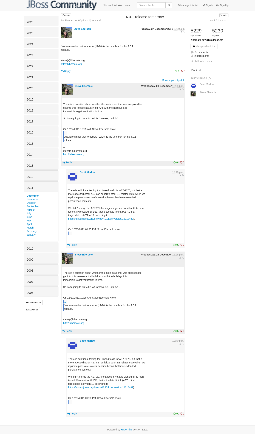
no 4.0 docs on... (219, 20)
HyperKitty (126, 429)
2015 (30, 143)
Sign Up (222, 5)
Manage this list (188, 5)
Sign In (208, 5)
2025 (30, 33)
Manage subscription (204, 46)
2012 (30, 177)
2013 (30, 165)
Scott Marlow (87, 172)
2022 (30, 66)
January (31, 234)
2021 (30, 77)
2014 (30, 154)
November (32, 199)
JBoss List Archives (78, 5)
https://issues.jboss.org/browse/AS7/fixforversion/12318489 (100, 218)
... (65, 133)
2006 (30, 292)
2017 (30, 121)
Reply (66, 71)
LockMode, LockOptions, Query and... (82, 20)
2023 (30, 55)
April (29, 224)
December (33, 195)
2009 (30, 259)
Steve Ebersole (82, 28)
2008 (30, 270)
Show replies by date (173, 80)
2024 (30, 44)
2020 (30, 88)
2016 (30, 132)
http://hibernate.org (71, 64)
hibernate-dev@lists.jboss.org (207, 39)
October (31, 202)
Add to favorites (201, 61)
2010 (30, 248)
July (29, 213)
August (31, 209)
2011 (30, 188)
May (29, 220)
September (33, 206)
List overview (33, 302)
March (30, 227)
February (32, 231)
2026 (30, 22)
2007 (30, 281)
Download (32, 309)
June (29, 217)
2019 (30, 99)
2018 (30, 110)
